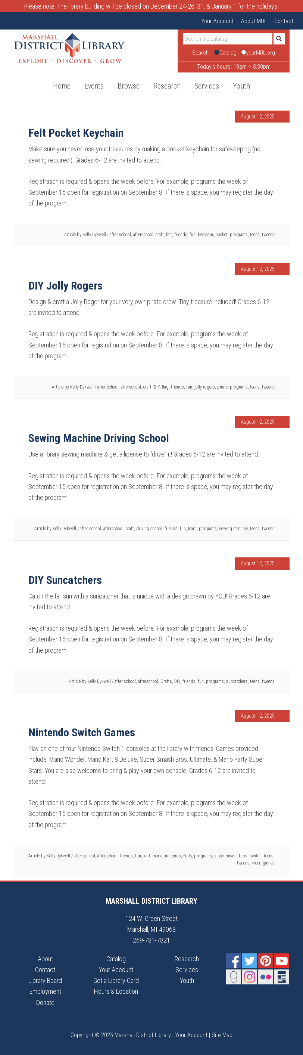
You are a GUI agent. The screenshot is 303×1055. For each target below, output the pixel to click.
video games (263, 863)
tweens (268, 234)
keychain (205, 234)
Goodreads (233, 976)
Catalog (116, 959)
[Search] (227, 38)
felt (169, 234)
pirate (222, 387)
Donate (45, 1002)
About (45, 959)
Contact (283, 21)
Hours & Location (116, 991)
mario (158, 855)
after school (120, 234)
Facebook (233, 960)
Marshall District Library (69, 48)
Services (186, 970)
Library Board (45, 980)
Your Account (217, 21)
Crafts (166, 681)
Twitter (249, 960)
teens (255, 234)
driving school (149, 528)
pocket (221, 234)
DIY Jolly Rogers (65, 285)
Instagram (249, 976)
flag (165, 387)
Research (187, 959)
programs (239, 234)
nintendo (173, 855)
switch (256, 855)
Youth (187, 980)
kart (146, 855)
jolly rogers (204, 387)
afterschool (143, 234)
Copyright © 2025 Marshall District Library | (123, 1035)
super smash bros (230, 855)
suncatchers (237, 681)
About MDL (254, 21)
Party (187, 855)
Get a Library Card (116, 980)
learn (192, 528)
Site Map (222, 1035)
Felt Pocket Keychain (76, 132)
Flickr (265, 976)
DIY (157, 387)
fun (193, 234)
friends (180, 234)
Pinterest (265, 960)
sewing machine (233, 528)
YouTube (281, 960)
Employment (45, 991)
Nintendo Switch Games (81, 732)
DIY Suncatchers (65, 580)
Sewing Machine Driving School (98, 438)
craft (160, 234)
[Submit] (279, 38)
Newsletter (281, 976)
